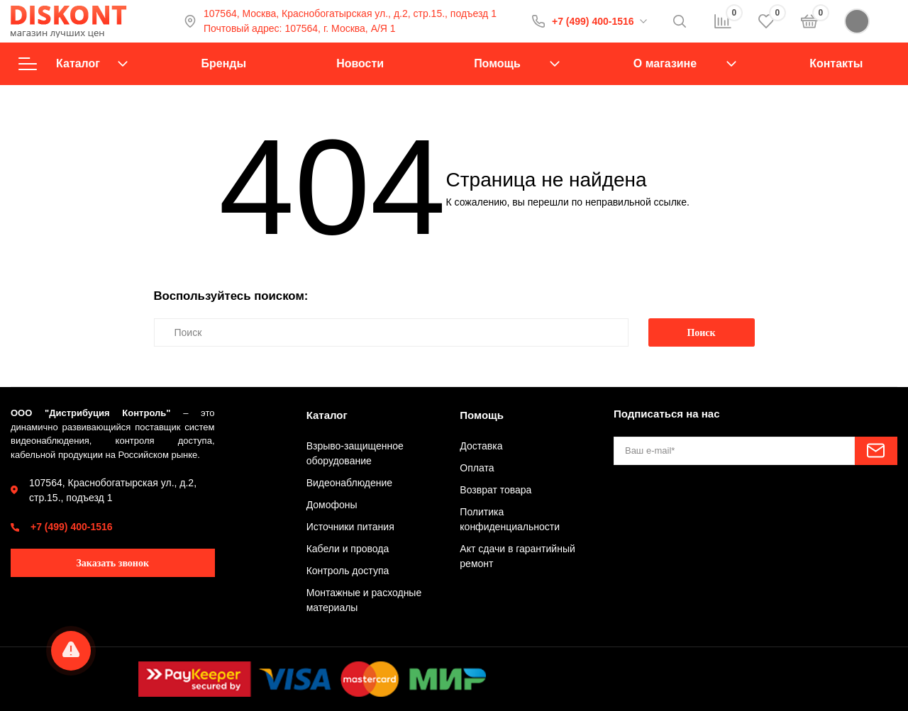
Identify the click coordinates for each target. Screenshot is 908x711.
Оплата (477, 468)
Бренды (223, 63)
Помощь (497, 63)
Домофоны (332, 504)
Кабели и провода (347, 548)
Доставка (481, 446)
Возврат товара (495, 490)
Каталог (73, 64)
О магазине (665, 63)
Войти (870, 21)
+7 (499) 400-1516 (593, 21)
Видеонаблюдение (349, 482)
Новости (360, 63)
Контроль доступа (347, 570)
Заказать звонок (112, 563)
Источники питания (350, 526)
